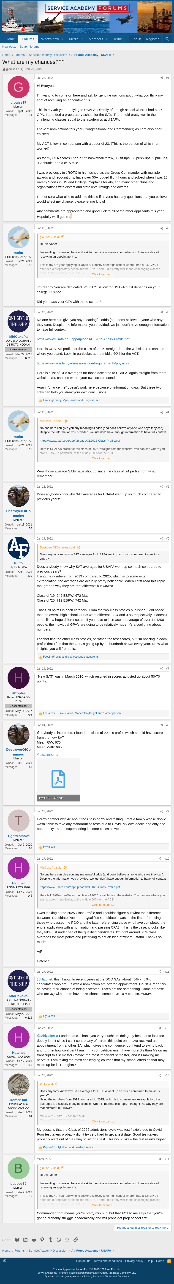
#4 (167, 412)
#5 (167, 486)
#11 (167, 971)
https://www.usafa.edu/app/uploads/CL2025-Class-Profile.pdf (83, 339)
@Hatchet (44, 979)
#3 (167, 312)
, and (71, 400)
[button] (62, 39)
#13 (167, 1075)
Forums (28, 39)
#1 (167, 78)
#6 (167, 538)
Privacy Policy (91, 1276)
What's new (50, 39)
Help (150, 1261)
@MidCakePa (47, 1036)
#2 (167, 228)
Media (74, 39)
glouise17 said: (50, 237)
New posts (9, 46)
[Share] (162, 78)
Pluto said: (47, 1084)
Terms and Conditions (117, 1276)
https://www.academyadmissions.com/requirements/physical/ (83, 363)
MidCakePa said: (51, 421)
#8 (167, 725)
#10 (167, 858)
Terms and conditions (108, 1261)
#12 (167, 1028)
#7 (167, 668)
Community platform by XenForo (87, 1269)
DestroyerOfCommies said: (58, 547)
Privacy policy (134, 1261)
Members (96, 39)
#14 (167, 1159)
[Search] (167, 39)
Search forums (29, 46)
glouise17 (12, 69)
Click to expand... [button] (103, 274)
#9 (167, 811)
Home (10, 39)
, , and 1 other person (82, 713)
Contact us (83, 1261)
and (70, 656)
